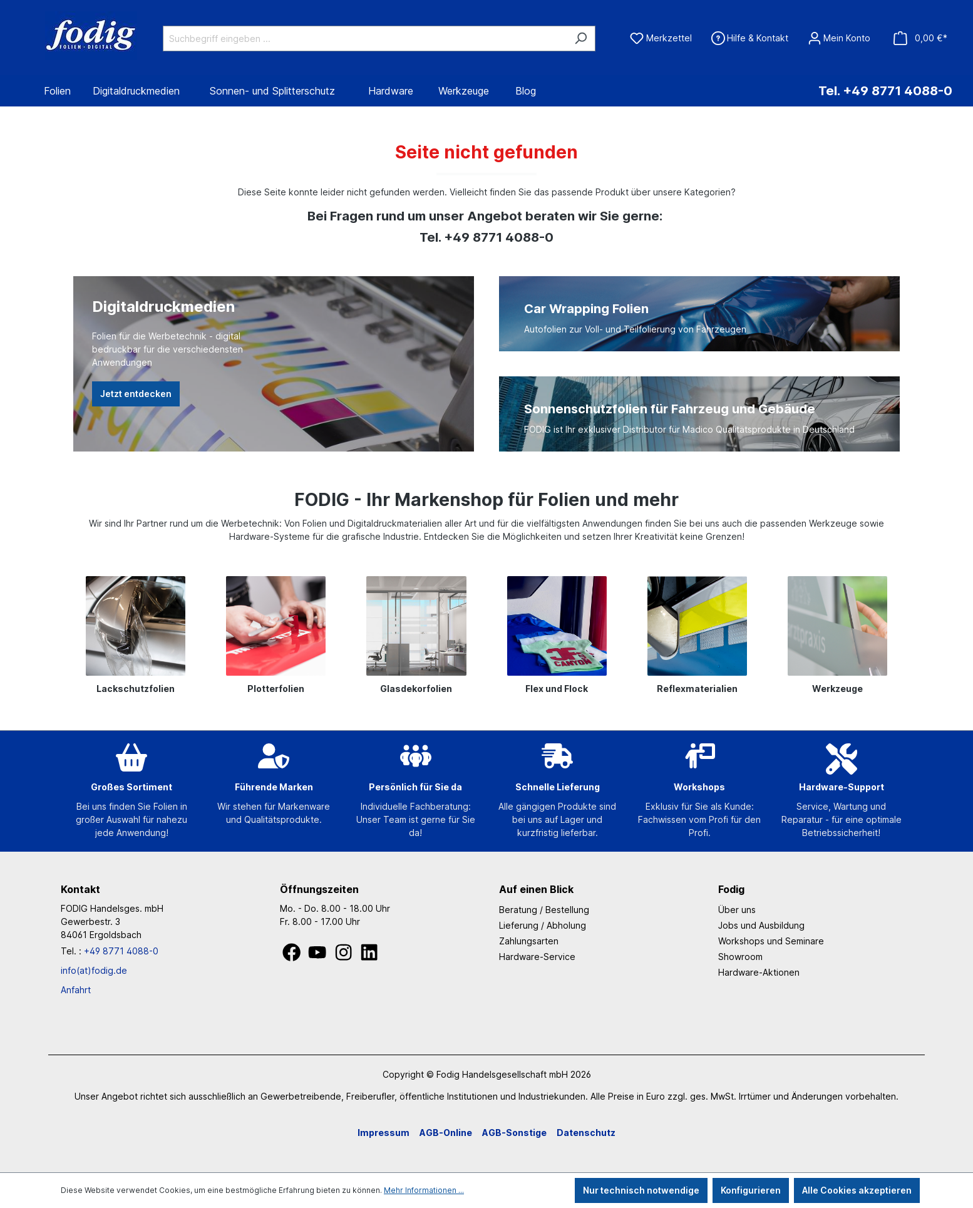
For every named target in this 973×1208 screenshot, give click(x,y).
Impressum (383, 1132)
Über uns (737, 909)
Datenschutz (586, 1132)
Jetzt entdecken (136, 393)
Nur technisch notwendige (641, 1190)
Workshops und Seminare (771, 941)
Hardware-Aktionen (759, 972)
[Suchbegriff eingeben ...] (365, 38)
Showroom (740, 956)
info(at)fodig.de (94, 970)
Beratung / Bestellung (544, 909)
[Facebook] (293, 956)
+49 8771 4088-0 (121, 951)
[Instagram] (345, 956)
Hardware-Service (537, 956)
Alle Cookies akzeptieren (857, 1190)
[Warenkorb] (920, 38)
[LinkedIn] (369, 956)
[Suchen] (580, 38)
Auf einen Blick (536, 889)
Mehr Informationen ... (424, 1190)
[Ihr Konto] (839, 38)
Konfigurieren (751, 1190)
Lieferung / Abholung (542, 925)
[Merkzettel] (660, 38)
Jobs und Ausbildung (761, 925)
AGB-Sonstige (514, 1132)
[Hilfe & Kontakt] (749, 38)
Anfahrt (76, 989)
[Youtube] (318, 956)
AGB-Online (446, 1132)
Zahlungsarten (529, 941)
